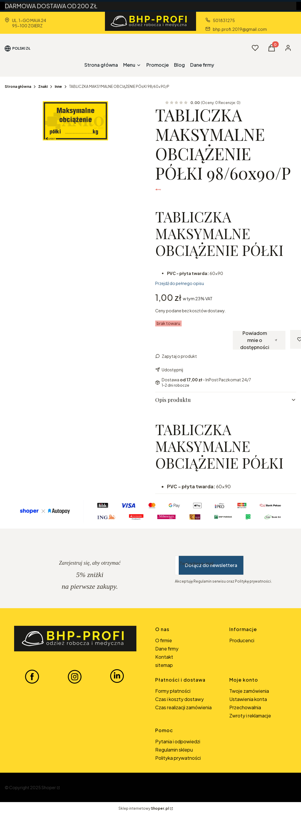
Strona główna (18, 86)
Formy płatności (172, 691)
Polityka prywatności (178, 758)
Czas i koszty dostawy (179, 699)
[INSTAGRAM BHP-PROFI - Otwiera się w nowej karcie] (74, 676)
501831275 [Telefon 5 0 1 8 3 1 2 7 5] (224, 20)
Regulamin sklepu (174, 750)
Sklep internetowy (143, 808)
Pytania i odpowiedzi (177, 741)
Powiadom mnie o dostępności (258, 340)
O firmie (163, 640)
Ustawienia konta (248, 699)
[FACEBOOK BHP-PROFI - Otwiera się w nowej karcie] (32, 676)
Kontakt (164, 657)
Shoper (48, 787)
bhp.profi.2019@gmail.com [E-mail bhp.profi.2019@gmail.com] (240, 29)
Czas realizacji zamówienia (183, 707)
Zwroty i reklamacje (250, 715)
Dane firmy (166, 648)
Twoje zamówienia (249, 691)
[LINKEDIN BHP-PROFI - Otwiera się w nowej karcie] (117, 676)
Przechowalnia (245, 707)
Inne (58, 86)
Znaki (43, 86)
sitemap (164, 665)
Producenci (241, 640)
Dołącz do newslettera (211, 565)
